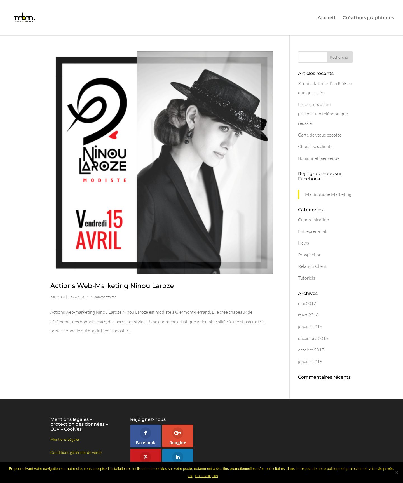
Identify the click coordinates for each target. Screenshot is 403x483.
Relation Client (312, 266)
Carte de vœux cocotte (319, 135)
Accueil (327, 17)
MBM (60, 296)
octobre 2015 (311, 350)
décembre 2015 (313, 338)
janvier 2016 (310, 326)
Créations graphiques (368, 17)
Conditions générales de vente (76, 452)
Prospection (310, 254)
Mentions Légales (65, 439)
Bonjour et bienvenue (318, 158)
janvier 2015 (310, 361)
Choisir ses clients (315, 146)
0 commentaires (103, 296)
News (303, 243)
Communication (313, 219)
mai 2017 (307, 303)
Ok (190, 476)
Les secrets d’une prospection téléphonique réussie (323, 114)
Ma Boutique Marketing (328, 194)
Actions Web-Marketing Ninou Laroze (112, 286)
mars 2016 (308, 315)
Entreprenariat (312, 231)
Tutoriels (306, 278)
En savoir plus (206, 476)
